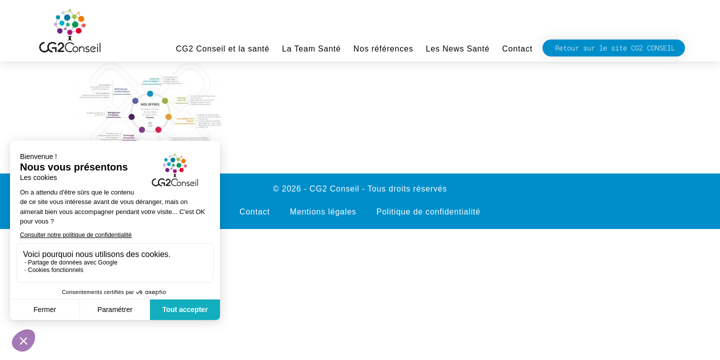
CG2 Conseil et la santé (223, 48)
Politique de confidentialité (428, 212)
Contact (517, 48)
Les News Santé (458, 48)
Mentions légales (323, 212)
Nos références (384, 48)
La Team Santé (311, 48)
